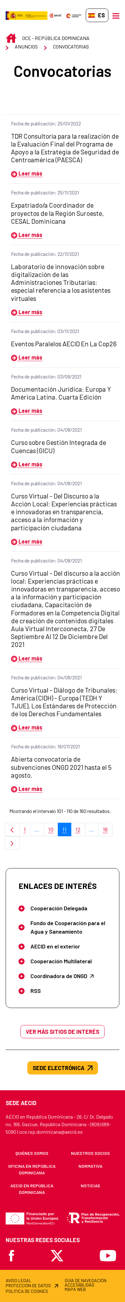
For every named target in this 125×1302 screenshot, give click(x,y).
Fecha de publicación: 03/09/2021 (46, 376)
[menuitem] (32, 1153)
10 (53, 831)
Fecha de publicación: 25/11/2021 (45, 192)
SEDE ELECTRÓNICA (63, 1067)
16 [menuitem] (107, 831)
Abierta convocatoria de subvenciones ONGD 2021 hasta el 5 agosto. (61, 767)
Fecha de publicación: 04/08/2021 (46, 430)
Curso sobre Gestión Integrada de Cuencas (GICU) (58, 446)
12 (80, 831)
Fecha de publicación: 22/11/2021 (45, 254)
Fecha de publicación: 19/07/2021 (45, 746)
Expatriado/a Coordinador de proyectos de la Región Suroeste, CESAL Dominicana (57, 213)
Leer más (26, 173)
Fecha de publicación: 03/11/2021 (45, 331)
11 (66, 831)
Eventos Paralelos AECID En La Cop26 (64, 344)
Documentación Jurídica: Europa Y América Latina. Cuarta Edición (61, 393)
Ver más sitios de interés (62, 1031)
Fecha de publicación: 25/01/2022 (46, 123)
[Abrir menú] (115, 15)
